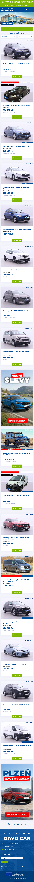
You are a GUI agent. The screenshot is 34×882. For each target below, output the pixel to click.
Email (3, 858)
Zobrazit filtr (17, 29)
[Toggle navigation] (32, 9)
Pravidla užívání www (18, 881)
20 (14, 824)
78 (25, 824)
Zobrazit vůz (17, 76)
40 (18, 824)
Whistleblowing (5, 869)
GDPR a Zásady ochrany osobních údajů (12, 867)
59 (21, 824)
